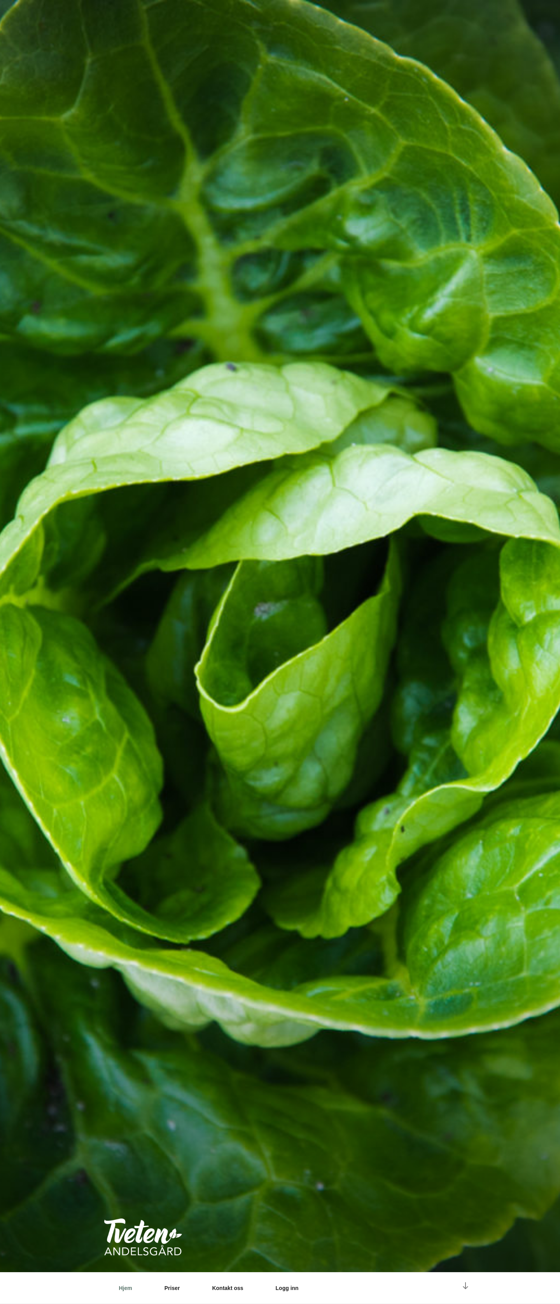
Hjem (125, 1288)
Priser (172, 1288)
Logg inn (287, 1288)
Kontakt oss (227, 1288)
